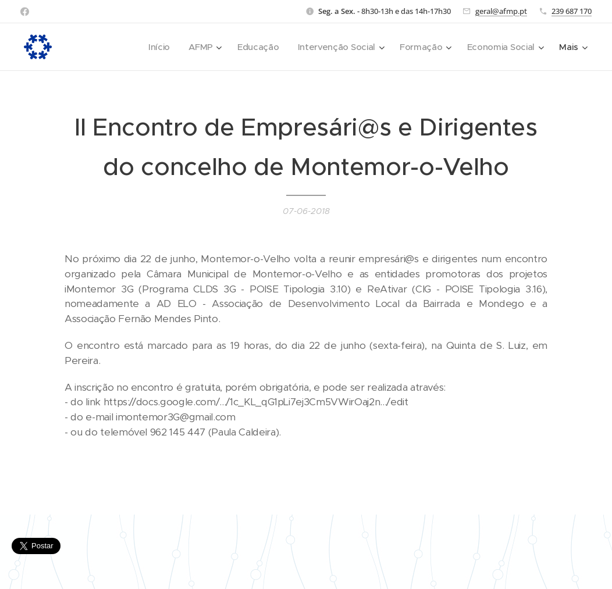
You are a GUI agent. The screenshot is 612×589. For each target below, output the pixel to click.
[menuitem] (152, 47)
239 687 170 (571, 11)
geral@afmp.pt (501, 11)
